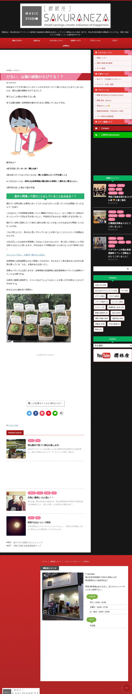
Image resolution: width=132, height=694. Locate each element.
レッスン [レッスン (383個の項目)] (117, 302)
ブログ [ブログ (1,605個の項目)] (114, 296)
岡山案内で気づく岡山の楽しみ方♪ (44, 445)
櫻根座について (55, 561)
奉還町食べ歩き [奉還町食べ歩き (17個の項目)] (116, 307)
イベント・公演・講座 (105, 84)
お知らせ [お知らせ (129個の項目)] (100, 285)
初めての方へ (17, 41)
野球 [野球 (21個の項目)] (98, 330)
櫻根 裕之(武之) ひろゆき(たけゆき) (110, 95)
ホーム (45, 561)
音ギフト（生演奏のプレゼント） (109, 79)
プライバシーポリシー (72, 561)
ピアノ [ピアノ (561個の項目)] (100, 296)
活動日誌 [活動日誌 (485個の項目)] (117, 318)
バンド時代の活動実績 (105, 116)
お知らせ (36, 41)
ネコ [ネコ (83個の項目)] (124, 291)
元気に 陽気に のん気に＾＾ (41, 497)
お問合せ (66, 46)
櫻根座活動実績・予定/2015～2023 (110, 111)
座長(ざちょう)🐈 (103, 106)
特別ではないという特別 (39, 522)
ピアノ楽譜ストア (105, 122)
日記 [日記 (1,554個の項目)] (116, 313)
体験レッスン (102, 58)
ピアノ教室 (101, 68)
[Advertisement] (45, 60)
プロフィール (95, 41)
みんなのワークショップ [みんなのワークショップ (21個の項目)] (106, 291)
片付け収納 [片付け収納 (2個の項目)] (114, 324)
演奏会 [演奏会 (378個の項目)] (100, 324)
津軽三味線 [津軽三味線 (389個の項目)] (101, 318)
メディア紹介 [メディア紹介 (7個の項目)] (101, 302)
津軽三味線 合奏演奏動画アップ (27, 546)
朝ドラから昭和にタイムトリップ (28, 542)
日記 (16, 425)
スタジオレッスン (56, 41)
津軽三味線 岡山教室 (104, 63)
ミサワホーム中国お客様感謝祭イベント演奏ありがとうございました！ (119, 253)
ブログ (114, 41)
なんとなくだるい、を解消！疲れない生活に (25, 255)
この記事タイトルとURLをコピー (45, 403)
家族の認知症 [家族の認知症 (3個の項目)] (101, 313)
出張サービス (76, 41)
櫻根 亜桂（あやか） (104, 100)
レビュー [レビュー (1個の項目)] (99, 307)
